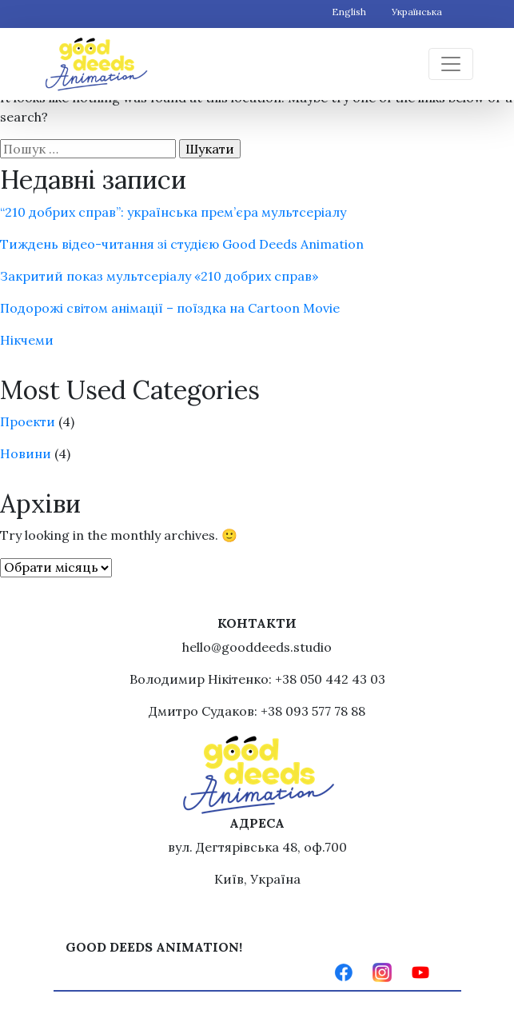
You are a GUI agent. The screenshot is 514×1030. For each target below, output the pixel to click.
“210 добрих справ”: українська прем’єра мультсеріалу (173, 212)
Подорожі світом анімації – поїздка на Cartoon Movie (170, 308)
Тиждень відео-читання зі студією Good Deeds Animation (182, 244)
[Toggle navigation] (450, 64)
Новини (25, 453)
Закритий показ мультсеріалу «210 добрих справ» (159, 276)
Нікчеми (27, 340)
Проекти (27, 421)
